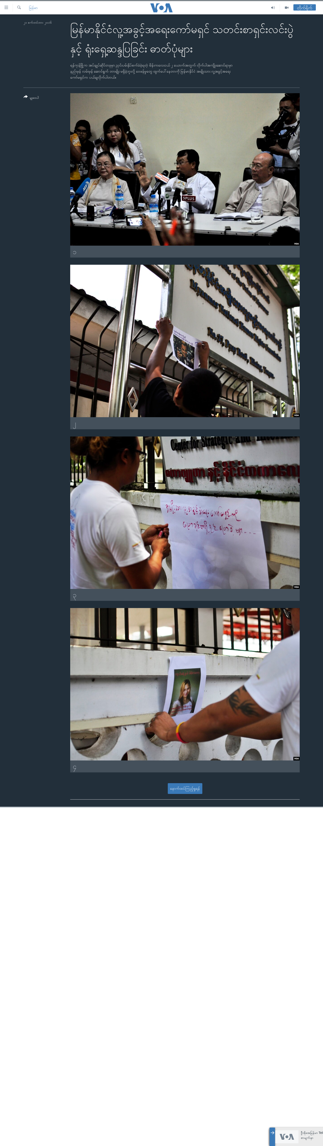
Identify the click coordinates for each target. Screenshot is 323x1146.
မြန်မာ (33, 8)
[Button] (31, 98)
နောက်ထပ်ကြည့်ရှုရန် (185, 788)
